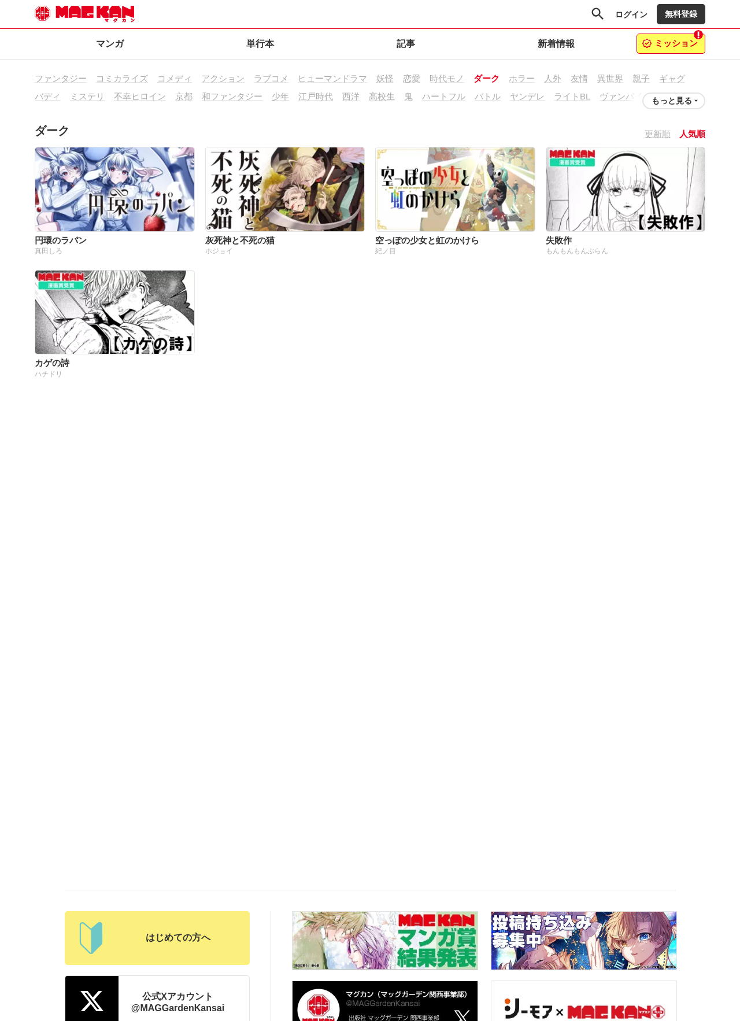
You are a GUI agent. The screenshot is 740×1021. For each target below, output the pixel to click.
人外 (552, 78)
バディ (48, 96)
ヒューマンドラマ (332, 78)
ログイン (631, 14)
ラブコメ (271, 78)
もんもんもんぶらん (577, 251)
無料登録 (681, 14)
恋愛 (411, 78)
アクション (223, 78)
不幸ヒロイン (140, 96)
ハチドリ (48, 374)
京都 (184, 96)
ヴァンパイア (626, 96)
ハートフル (443, 96)
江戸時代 (315, 96)
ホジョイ (219, 251)
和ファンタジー (232, 96)
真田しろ (48, 251)
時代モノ (447, 78)
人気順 (692, 134)
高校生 (382, 96)
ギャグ (672, 78)
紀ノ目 (385, 251)
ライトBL (572, 96)
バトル (488, 96)
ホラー (522, 78)
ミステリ (87, 96)
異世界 (610, 78)
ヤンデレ (527, 96)
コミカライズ (122, 78)
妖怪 (385, 78)
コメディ (174, 78)
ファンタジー (61, 78)
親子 (641, 78)
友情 (579, 78)
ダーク (486, 78)
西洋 (351, 96)
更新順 (658, 134)
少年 (280, 96)
